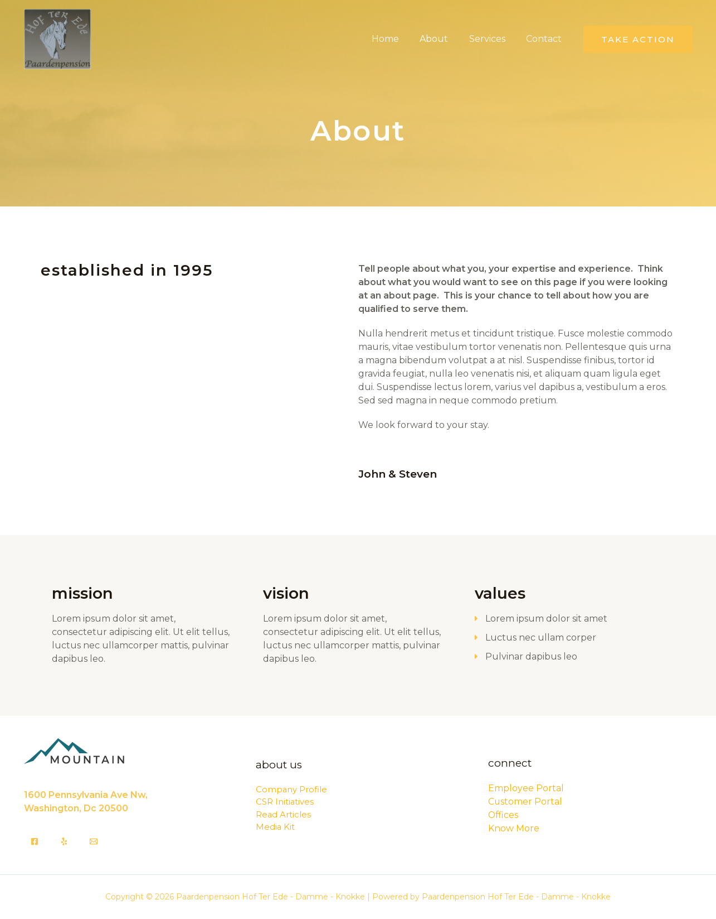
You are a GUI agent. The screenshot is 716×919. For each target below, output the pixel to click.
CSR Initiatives (285, 801)
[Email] (93, 841)
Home (396, 38)
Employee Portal (526, 788)
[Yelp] (64, 841)
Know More (513, 828)
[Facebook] (34, 841)
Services (492, 38)
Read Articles (283, 814)
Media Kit (275, 826)
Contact (545, 38)
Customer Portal (525, 801)
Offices (503, 815)
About (441, 38)
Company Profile (292, 789)
